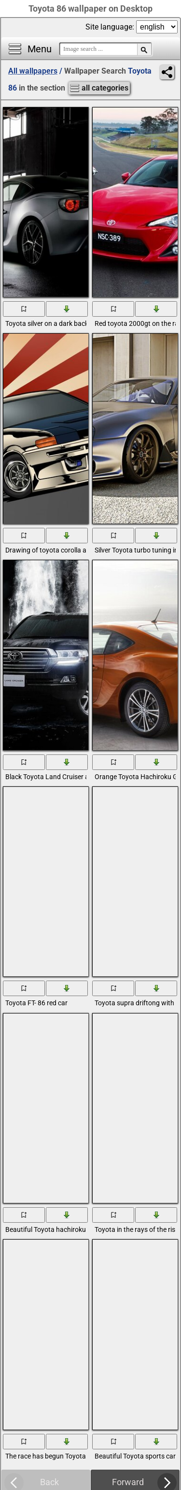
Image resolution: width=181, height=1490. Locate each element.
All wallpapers (32, 71)
